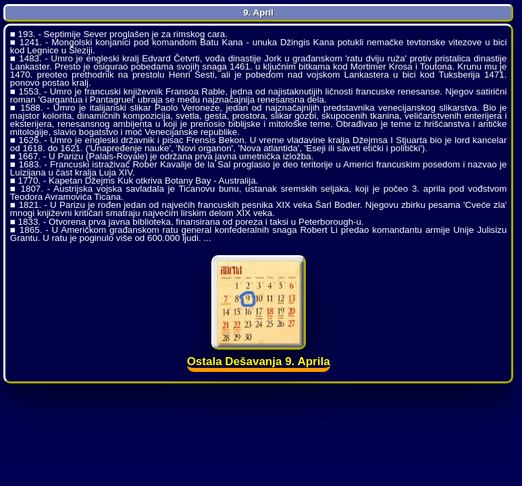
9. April (258, 12)
